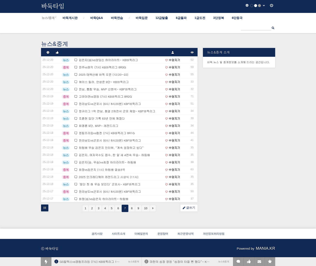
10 (145, 208)
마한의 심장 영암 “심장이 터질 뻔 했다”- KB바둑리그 (185, 262)
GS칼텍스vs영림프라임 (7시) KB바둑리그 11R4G (92, 262)
